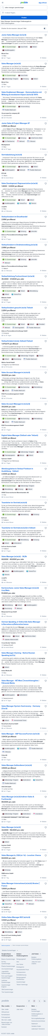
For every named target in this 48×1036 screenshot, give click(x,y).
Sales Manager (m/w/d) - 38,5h (14, 556)
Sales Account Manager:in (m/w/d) (15, 372)
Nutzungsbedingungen (38, 1018)
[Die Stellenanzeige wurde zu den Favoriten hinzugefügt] (46, 35)
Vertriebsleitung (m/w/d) (11, 155)
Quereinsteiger (20, 982)
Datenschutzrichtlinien (38, 1021)
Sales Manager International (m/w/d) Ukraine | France (20, 884)
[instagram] (34, 1001)
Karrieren (4, 1027)
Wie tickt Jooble (6, 1020)
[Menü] (2, 2)
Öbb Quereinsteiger (7, 989)
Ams (17, 962)
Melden (43, 58)
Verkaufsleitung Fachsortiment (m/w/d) (17, 276)
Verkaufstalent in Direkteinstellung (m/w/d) (19, 245)
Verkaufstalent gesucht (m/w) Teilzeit (17, 308)
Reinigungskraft (21, 959)
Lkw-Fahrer (19, 964)
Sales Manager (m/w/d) (11, 63)
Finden (24, 18)
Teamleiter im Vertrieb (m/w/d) (14, 503)
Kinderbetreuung (21, 975)
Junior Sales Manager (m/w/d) (13, 35)
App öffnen (43, 3)
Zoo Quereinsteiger (7, 969)
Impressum (35, 1023)
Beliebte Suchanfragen (10, 950)
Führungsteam (5, 1017)
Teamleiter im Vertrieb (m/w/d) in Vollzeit (18, 528)
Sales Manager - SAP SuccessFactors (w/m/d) (20, 734)
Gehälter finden (36, 1026)
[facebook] (29, 1001)
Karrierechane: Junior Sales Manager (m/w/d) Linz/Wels (20, 589)
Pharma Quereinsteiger (8, 966)
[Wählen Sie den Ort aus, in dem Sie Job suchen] (24, 12)
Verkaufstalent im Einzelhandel (14, 217)
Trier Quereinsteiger (7, 992)
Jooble (12, 1033)
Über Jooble (4, 1009)
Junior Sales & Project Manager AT (15, 123)
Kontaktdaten (5, 1014)
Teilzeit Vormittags (22, 984)
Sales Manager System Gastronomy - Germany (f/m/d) (20, 707)
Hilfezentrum (5, 1012)
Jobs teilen (19, 1009)
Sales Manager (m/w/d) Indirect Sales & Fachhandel (17, 798)
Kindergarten (20, 967)
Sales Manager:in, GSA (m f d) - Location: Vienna (21, 855)
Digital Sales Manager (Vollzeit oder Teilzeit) (19, 435)
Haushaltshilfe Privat (22, 969)
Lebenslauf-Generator (38, 1029)
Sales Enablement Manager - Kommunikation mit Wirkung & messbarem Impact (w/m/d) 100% (21, 93)
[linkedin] (45, 1001)
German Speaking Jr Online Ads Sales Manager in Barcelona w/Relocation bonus (20, 623)
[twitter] (39, 1001)
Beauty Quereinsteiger (8, 959)
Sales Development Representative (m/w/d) (19, 183)
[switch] (45, 28)
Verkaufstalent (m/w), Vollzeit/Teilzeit (17, 341)
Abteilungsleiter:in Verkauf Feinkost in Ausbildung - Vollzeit (17, 470)
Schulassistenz (21, 972)
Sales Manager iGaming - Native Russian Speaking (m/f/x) (18, 654)
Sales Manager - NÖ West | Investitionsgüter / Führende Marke (20, 682)
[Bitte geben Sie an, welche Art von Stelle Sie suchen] (24, 7)
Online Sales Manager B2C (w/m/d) (15, 917)
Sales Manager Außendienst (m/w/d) (16, 765)
